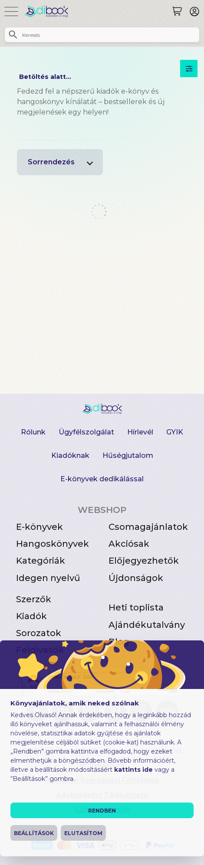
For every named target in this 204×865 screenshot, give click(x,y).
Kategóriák (40, 560)
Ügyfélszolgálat (86, 432)
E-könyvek (39, 527)
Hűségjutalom (127, 455)
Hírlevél (140, 432)
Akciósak (129, 544)
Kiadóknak (70, 455)
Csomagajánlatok (148, 527)
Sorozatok (38, 633)
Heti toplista (136, 607)
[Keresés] (177, 11)
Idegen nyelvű (48, 578)
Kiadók (31, 616)
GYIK (174, 432)
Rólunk (33, 432)
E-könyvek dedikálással (102, 479)
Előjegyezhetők (144, 560)
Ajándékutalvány (147, 625)
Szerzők (33, 599)
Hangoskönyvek (52, 544)
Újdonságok (136, 578)
